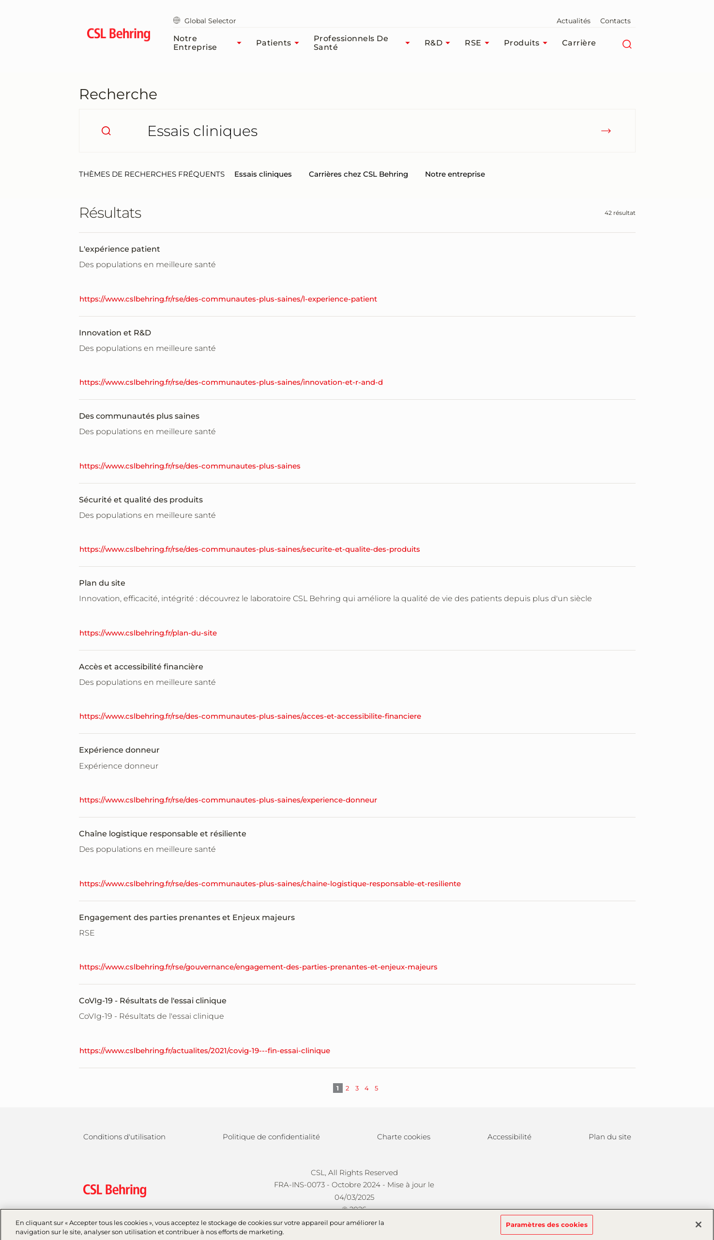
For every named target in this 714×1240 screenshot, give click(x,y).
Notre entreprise (455, 174)
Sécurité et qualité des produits (141, 499)
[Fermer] (698, 1229)
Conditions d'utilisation (124, 1136)
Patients (280, 43)
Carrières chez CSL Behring (358, 174)
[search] (106, 131)
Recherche (118, 94)
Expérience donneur (119, 750)
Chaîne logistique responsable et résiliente (162, 833)
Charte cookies (403, 1136)
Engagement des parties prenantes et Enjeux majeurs (187, 917)
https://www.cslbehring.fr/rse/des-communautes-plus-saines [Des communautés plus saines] (190, 465)
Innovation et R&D (115, 332)
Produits (528, 43)
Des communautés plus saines (139, 416)
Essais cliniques (263, 174)
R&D (440, 43)
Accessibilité (509, 1136)
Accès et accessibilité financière (141, 666)
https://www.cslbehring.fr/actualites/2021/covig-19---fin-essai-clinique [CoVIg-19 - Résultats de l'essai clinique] (204, 1050)
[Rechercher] (627, 43)
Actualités (574, 20)
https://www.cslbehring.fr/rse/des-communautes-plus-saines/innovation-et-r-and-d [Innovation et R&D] (231, 382)
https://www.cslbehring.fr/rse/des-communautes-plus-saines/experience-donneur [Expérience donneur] (228, 799)
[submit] (606, 130)
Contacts (615, 20)
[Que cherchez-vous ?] (357, 130)
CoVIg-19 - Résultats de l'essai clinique (153, 1000)
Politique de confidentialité (271, 1136)
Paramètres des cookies (547, 1229)
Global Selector (204, 20)
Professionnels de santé (364, 43)
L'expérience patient (119, 249)
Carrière (579, 42)
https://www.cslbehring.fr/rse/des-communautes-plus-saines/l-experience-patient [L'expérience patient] (228, 298)
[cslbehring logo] (119, 36)
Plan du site (102, 583)
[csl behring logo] (112, 1190)
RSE (479, 43)
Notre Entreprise (209, 43)
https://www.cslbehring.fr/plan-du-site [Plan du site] (148, 632)
